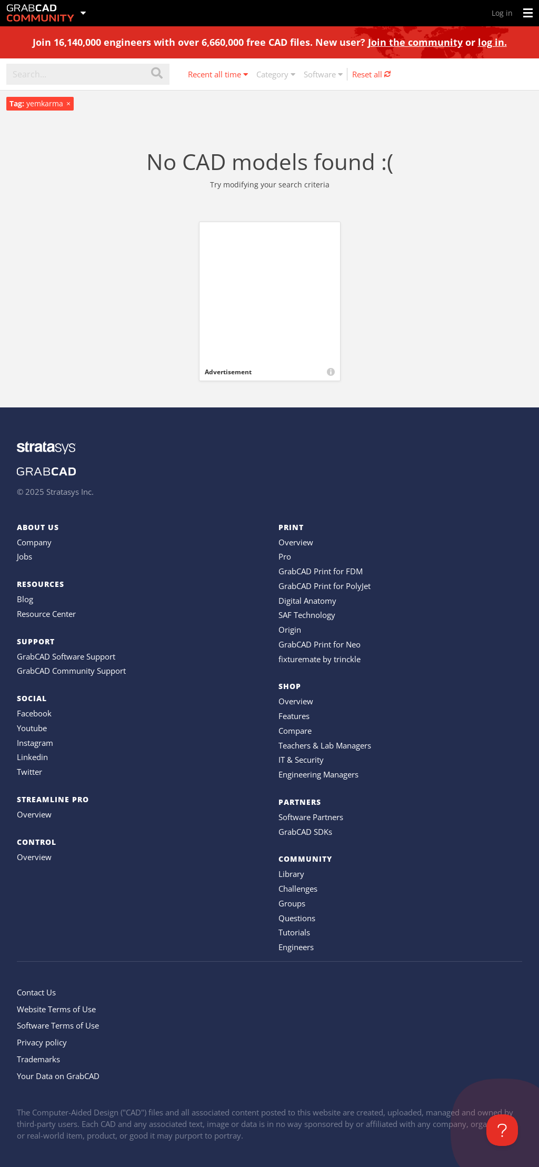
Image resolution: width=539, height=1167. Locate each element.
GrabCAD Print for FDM (320, 571)
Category (275, 74)
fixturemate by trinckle (319, 659)
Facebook (34, 713)
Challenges (297, 888)
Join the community (415, 42)
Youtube (32, 728)
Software (323, 74)
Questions (296, 918)
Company (34, 542)
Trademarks (38, 1059)
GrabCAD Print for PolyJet (324, 586)
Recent (218, 74)
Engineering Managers (318, 774)
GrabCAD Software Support (66, 656)
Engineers (296, 947)
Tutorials (294, 932)
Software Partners (310, 817)
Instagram (35, 742)
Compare (295, 730)
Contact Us (36, 992)
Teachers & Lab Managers (324, 745)
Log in (502, 13)
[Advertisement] (269, 292)
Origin (289, 629)
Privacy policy (42, 1042)
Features (294, 716)
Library (291, 874)
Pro (284, 556)
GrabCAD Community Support (71, 670)
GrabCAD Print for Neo (319, 644)
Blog (25, 599)
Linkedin (32, 757)
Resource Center (46, 614)
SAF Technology (306, 615)
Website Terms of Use (56, 1009)
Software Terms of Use (58, 1025)
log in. (492, 42)
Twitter (29, 771)
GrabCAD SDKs (305, 831)
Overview (34, 814)
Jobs (24, 556)
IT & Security (301, 759)
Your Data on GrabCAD (58, 1076)
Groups (291, 903)
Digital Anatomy (307, 600)
